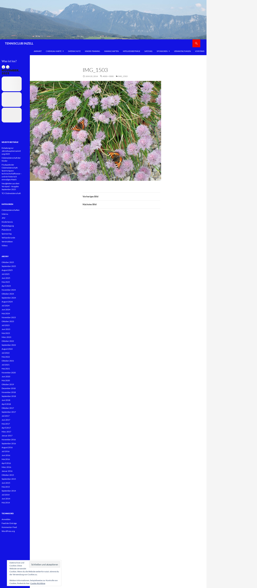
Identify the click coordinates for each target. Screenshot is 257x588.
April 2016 (6, 463)
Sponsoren (162, 51)
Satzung (148, 51)
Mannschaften (111, 51)
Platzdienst (6, 230)
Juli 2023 (6, 325)
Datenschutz (74, 51)
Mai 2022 (6, 357)
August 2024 (7, 301)
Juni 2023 (6, 329)
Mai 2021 (6, 368)
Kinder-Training (92, 51)
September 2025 (9, 266)
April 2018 (6, 404)
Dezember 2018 (9, 388)
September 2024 (9, 297)
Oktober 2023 (8, 321)
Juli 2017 (6, 416)
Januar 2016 (7, 471)
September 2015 (9, 479)
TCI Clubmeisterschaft (11, 193)
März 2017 (6, 431)
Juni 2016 (6, 455)
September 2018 (9, 396)
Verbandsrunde (8, 237)
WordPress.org (8, 531)
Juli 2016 (6, 451)
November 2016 (9, 439)
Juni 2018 (6, 400)
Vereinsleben (7, 241)
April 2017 (6, 427)
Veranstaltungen (182, 51)
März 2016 (6, 467)
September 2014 (9, 491)
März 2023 (6, 337)
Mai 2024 (6, 313)
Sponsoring (6, 233)
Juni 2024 (6, 309)
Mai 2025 (6, 282)
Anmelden (6, 519)
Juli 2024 (6, 305)
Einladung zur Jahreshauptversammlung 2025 (11, 151)
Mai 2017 (6, 424)
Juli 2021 (6, 364)
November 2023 (9, 317)
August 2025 (7, 270)
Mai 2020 (6, 380)
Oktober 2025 (8, 262)
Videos (5, 245)
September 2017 (9, 412)
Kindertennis (7, 222)
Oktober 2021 (8, 360)
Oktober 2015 (8, 475)
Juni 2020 (6, 376)
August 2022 (7, 349)
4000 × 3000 (108, 76)
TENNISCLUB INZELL (19, 43)
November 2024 (9, 290)
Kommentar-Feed (9, 527)
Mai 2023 (6, 333)
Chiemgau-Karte (53, 51)
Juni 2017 (6, 420)
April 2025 (6, 286)
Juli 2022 (6, 353)
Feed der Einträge (9, 523)
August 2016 (7, 447)
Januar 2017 (7, 435)
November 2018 (9, 392)
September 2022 (9, 345)
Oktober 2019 (8, 384)
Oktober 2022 (8, 341)
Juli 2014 (6, 494)
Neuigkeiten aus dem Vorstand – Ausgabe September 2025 (10, 186)
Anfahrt (38, 51)
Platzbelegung (8, 226)
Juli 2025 (6, 274)
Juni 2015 (6, 483)
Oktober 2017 (8, 408)
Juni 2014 (6, 498)
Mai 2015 (6, 487)
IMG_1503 (123, 76)
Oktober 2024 (8, 294)
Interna (5, 214)
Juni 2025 (6, 278)
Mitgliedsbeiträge (131, 51)
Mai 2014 (6, 502)
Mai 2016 (6, 459)
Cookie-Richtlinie (37, 583)
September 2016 (9, 443)
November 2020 (9, 372)
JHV (3, 218)
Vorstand (199, 51)
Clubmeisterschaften (11, 210)
